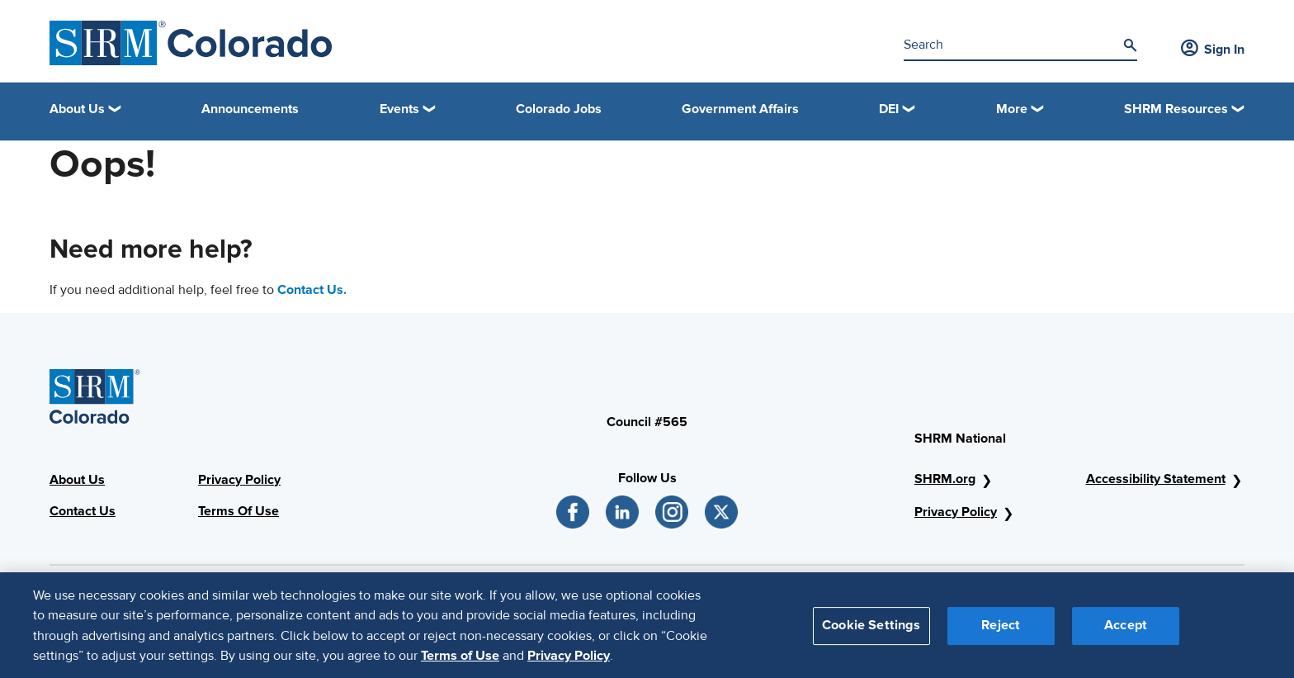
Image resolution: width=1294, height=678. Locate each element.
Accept (1125, 632)
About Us (77, 480)
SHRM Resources (1176, 109)
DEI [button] (889, 109)
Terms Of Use (238, 511)
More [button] (1011, 109)
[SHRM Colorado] (191, 43)
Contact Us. (312, 289)
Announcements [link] (250, 109)
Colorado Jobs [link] (559, 109)
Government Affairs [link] (740, 109)
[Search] (1129, 45)
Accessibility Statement (1156, 479)
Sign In (1212, 49)
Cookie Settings (871, 632)
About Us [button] (77, 109)
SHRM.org (944, 479)
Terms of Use (460, 663)
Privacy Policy (239, 480)
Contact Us (83, 511)
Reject (1000, 632)
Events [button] (399, 109)
